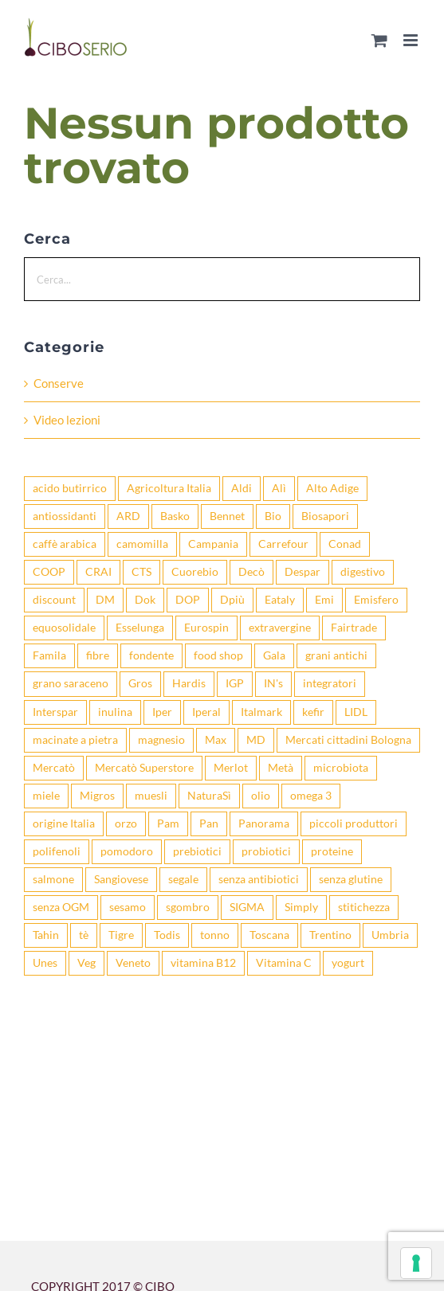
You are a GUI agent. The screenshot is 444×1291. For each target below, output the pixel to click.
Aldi (241, 488)
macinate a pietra (75, 740)
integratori (329, 683)
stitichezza (364, 907)
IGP (235, 683)
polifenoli (57, 851)
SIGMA (247, 907)
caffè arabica (64, 544)
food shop (218, 655)
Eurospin (206, 627)
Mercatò (54, 767)
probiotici (266, 851)
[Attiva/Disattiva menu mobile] (411, 40)
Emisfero (376, 599)
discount (54, 599)
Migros (97, 795)
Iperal (206, 712)
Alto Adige (332, 488)
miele (46, 795)
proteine (332, 851)
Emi (324, 599)
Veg (86, 963)
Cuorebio (194, 571)
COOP (49, 571)
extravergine (280, 627)
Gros (140, 683)
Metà (280, 767)
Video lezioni (66, 420)
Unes (45, 963)
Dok (145, 599)
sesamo (127, 907)
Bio (273, 516)
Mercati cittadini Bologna (348, 740)
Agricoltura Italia (169, 488)
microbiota (340, 767)
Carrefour (283, 544)
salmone (53, 879)
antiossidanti (64, 516)
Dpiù (232, 599)
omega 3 (311, 795)
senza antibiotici (258, 879)
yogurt (348, 963)
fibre (97, 655)
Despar (302, 571)
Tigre (121, 935)
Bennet (227, 516)
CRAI (98, 571)
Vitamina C (284, 963)
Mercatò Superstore (144, 767)
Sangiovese (121, 879)
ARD (128, 516)
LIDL (355, 712)
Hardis (189, 683)
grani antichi (336, 655)
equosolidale (64, 627)
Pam (168, 823)
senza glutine (351, 879)
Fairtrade (354, 627)
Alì (279, 488)
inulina (115, 712)
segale (183, 879)
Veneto (133, 963)
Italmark (261, 712)
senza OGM (61, 907)
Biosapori (325, 516)
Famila (49, 655)
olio (260, 795)
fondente (151, 655)
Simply (301, 907)
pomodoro (126, 851)
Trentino (330, 935)
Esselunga (140, 627)
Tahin (46, 935)
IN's (273, 683)
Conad (344, 544)
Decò (251, 571)
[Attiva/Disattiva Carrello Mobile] (379, 40)
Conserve (58, 383)
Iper (162, 712)
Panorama (263, 823)
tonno (215, 935)
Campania (213, 544)
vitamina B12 (203, 963)
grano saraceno (70, 683)
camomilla (142, 544)
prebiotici (197, 851)
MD (255, 740)
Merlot (231, 767)
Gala (274, 655)
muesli (151, 795)
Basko (175, 516)
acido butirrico (70, 488)
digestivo (362, 571)
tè (83, 935)
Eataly (280, 599)
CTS (141, 571)
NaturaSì (209, 795)
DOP (187, 599)
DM (105, 599)
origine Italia (64, 823)
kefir (313, 712)
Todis (167, 935)
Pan (208, 823)
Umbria (390, 935)
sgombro (188, 907)
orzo (126, 823)
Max (215, 740)
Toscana (269, 935)
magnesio (161, 740)
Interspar (55, 712)
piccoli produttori (353, 823)
